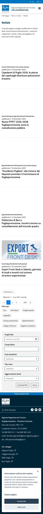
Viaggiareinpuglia (8, 454)
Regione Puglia (7, 450)
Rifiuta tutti (21, 507)
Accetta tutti (21, 501)
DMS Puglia (6, 457)
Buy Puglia (6, 461)
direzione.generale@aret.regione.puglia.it (23, 435)
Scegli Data (9, 334)
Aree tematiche (11, 354)
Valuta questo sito (21, 393)
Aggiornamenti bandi (13, 374)
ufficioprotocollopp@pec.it (15, 439)
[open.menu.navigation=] (39, 8)
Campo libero (10, 344)
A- (31, 1)
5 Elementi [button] (9, 292)
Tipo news (8, 364)
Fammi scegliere (10, 495)
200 (26, 303)
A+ (33, 1)
